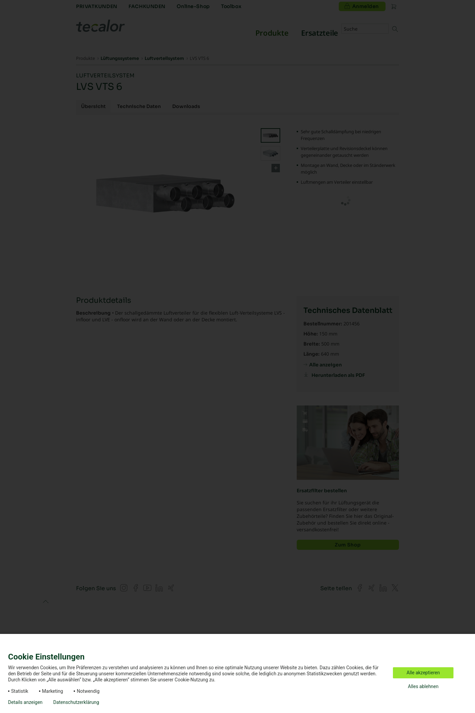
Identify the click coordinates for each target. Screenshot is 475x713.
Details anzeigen (25, 702)
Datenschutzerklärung (76, 702)
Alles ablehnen (423, 686)
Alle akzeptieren (423, 672)
